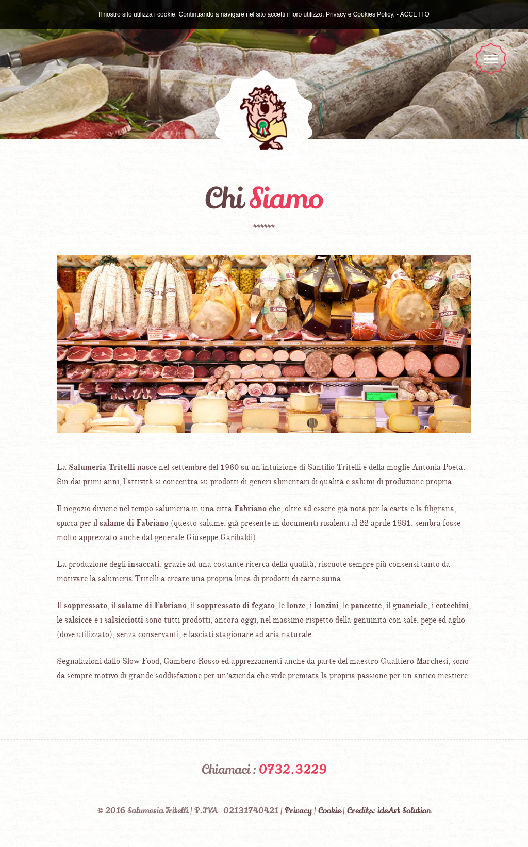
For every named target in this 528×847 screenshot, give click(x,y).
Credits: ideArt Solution (389, 811)
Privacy (298, 811)
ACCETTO (415, 14)
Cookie (329, 811)
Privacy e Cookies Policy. (360, 14)
